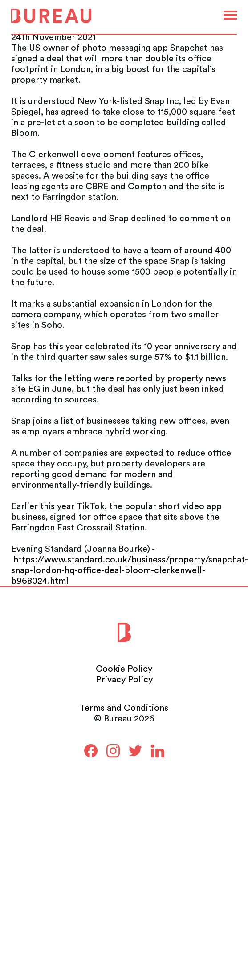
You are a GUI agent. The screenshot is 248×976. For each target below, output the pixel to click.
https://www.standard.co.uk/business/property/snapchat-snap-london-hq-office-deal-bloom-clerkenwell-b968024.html (129, 570)
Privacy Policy (124, 679)
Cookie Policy (124, 669)
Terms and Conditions (124, 708)
